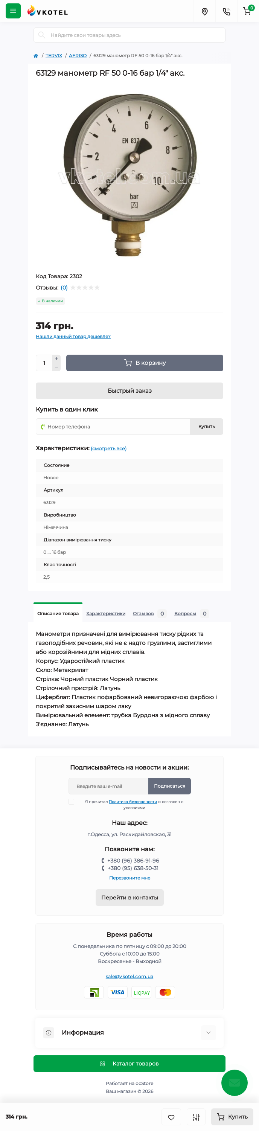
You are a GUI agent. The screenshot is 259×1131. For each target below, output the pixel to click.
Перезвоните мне (129, 878)
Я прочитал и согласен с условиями (131, 804)
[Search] (42, 35)
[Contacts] (226, 11)
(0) (64, 287)
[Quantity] (44, 363)
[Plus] (56, 359)
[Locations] (204, 11)
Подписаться (169, 786)
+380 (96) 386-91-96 (133, 860)
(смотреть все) (108, 448)
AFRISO (78, 55)
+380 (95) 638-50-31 (133, 868)
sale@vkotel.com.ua (129, 976)
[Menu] (13, 10)
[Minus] (56, 367)
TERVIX (54, 55)
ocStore (144, 1083)
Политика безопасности (133, 801)
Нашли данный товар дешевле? (73, 336)
